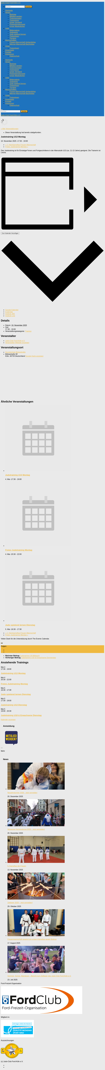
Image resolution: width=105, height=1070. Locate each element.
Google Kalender (11, 310)
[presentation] (38, 471)
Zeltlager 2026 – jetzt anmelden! (20, 903)
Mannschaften (10, 40)
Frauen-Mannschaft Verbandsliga (23, 42)
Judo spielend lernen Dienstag (20, 625)
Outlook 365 (10, 314)
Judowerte (14, 32)
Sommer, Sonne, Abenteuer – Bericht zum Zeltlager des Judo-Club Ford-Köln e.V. (39, 976)
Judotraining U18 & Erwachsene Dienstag (21, 715)
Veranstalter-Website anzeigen (17, 343)
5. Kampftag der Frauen (16, 866)
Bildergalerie (14, 30)
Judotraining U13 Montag (17, 475)
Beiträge (13, 14)
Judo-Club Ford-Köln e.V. (11, 3)
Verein (7, 12)
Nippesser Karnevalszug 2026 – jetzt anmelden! (26, 829)
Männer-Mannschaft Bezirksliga (22, 44)
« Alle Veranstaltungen (9, 129)
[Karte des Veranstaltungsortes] (52, 378)
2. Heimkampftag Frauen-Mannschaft (20, 145)
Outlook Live (10, 316)
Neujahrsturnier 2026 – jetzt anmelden (22, 793)
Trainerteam (14, 36)
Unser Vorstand (16, 22)
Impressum (9, 54)
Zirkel (7, 46)
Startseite (9, 10)
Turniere (13, 38)
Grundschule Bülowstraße (15, 352)
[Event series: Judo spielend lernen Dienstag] (23, 629)
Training (28, 331)
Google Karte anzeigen (34, 356)
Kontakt (8, 52)
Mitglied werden (16, 16)
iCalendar (9, 312)
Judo (7, 28)
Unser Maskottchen (17, 26)
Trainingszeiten (16, 18)
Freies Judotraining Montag (16, 147)
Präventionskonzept (17, 24)
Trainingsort (14, 20)
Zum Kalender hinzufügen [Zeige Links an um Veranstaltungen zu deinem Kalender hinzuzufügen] (10, 233)
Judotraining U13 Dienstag (14, 705)
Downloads (9, 50)
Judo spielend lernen (18, 34)
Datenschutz (14, 56)
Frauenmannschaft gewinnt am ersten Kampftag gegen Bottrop (32, 939)
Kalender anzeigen (8, 720)
